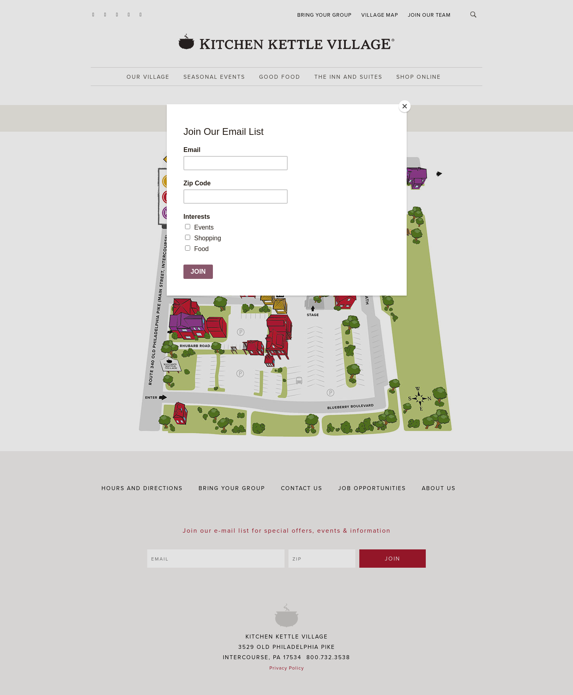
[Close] (405, 106)
